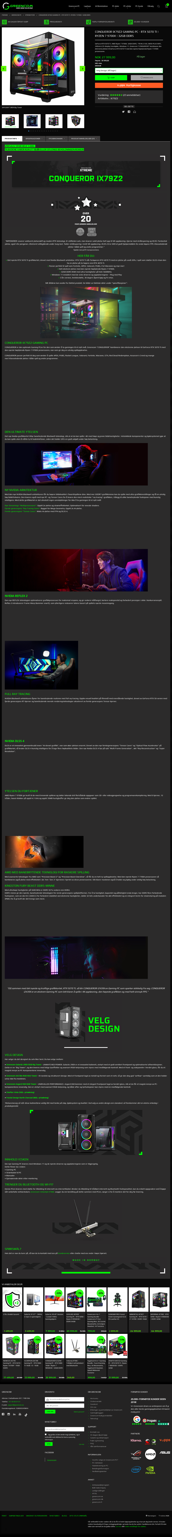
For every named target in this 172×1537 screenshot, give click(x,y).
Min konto (94, 1398)
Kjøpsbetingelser (16, 1516)
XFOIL (94, 1493)
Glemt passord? (79, 1412)
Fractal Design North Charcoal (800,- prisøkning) (27, 1098)
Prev (3, 68)
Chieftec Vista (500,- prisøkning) (20, 1092)
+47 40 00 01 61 (14, 1402)
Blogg (64, 1516)
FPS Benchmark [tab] (56, 139)
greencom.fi (97, 1502)
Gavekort (94, 1404)
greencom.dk (97, 1499)
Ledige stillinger (98, 1491)
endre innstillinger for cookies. (135, 1526)
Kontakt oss (95, 1432)
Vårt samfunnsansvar (98, 1446)
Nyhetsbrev (54, 1516)
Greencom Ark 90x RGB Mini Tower (21, 1076)
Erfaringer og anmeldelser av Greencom (106, 1410)
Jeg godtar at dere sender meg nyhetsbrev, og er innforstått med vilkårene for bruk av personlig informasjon (62, 1437)
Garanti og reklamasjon (99, 1438)
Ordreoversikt (95, 1401)
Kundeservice (64, 1253)
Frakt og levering (97, 1441)
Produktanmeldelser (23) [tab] (83, 139)
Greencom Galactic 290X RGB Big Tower (23, 1064)
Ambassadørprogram (100, 1485)
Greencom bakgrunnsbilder (101, 1416)
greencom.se (97, 1496)
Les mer (81, 1444)
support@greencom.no (16, 1405)
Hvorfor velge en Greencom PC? (105, 1460)
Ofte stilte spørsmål (78, 1516)
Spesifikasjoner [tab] (33, 139)
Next (82, 68)
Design (98, 66)
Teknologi (94, 1418)
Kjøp (111, 78)
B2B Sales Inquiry (99, 1488)
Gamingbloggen (96, 1413)
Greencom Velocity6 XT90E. (43, 1192)
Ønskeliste (147, 78)
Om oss (93, 1407)
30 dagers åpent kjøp (98, 1435)
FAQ (92, 1443)
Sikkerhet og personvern (36, 1516)
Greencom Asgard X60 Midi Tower (21, 1084)
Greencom (51, 1460)
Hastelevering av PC (100, 1466)
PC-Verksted (97, 1463)
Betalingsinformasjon (100, 1468)
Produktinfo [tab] (11, 139)
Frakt (4, 1516)
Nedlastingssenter (99, 1471)
